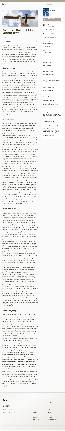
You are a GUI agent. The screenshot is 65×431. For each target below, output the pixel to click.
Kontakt (34, 405)
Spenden (49, 423)
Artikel (7, 7)
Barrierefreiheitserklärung (53, 420)
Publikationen (50, 405)
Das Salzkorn (35, 415)
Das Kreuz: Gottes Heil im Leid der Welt (17, 7)
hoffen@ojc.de (9, 409)
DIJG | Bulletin (35, 418)
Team (34, 402)
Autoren (49, 410)
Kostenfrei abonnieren (52, 402)
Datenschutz (50, 418)
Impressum (50, 415)
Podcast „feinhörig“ (36, 420)
